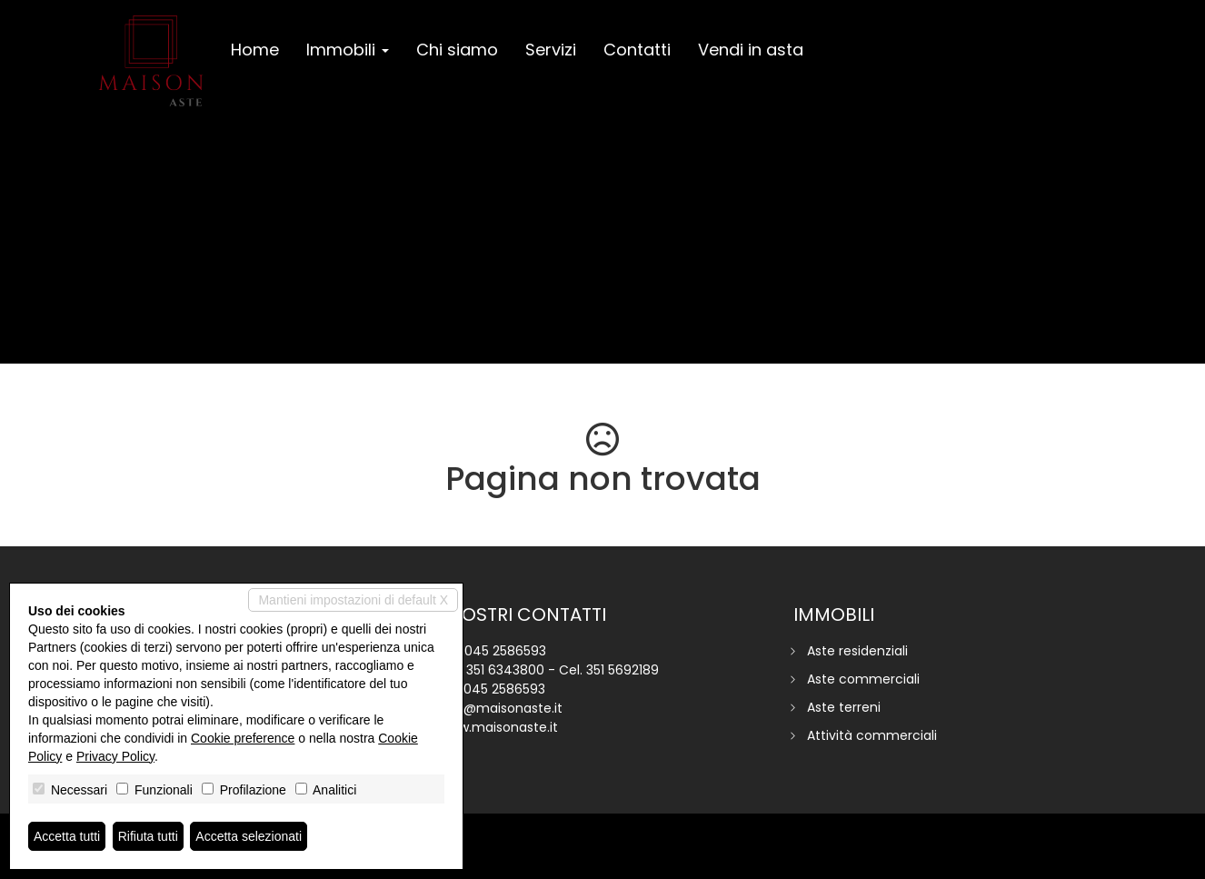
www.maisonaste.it (498, 727)
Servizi (550, 49)
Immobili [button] (347, 49)
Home (255, 49)
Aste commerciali (863, 679)
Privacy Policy (115, 756)
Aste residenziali (857, 651)
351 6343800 (505, 670)
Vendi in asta (750, 49)
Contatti (637, 49)
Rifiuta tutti (148, 836)
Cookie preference (242, 738)
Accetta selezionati (248, 836)
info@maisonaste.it (501, 708)
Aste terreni (844, 707)
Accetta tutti (67, 836)
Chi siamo (457, 49)
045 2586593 (505, 651)
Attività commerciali (872, 735)
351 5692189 (622, 670)
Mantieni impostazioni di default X (353, 600)
